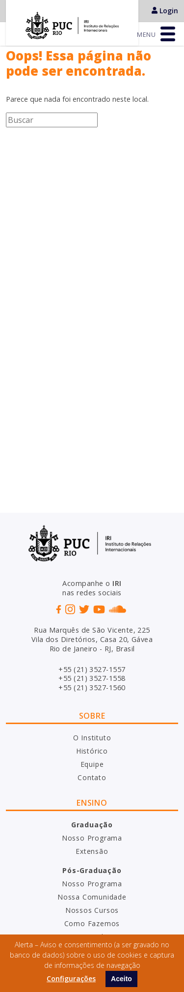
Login (165, 10)
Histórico (92, 751)
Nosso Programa (92, 838)
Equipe (92, 764)
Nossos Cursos (92, 910)
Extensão (92, 851)
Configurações (71, 978)
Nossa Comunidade (92, 897)
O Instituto (92, 737)
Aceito (121, 979)
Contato (92, 777)
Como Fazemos (92, 923)
